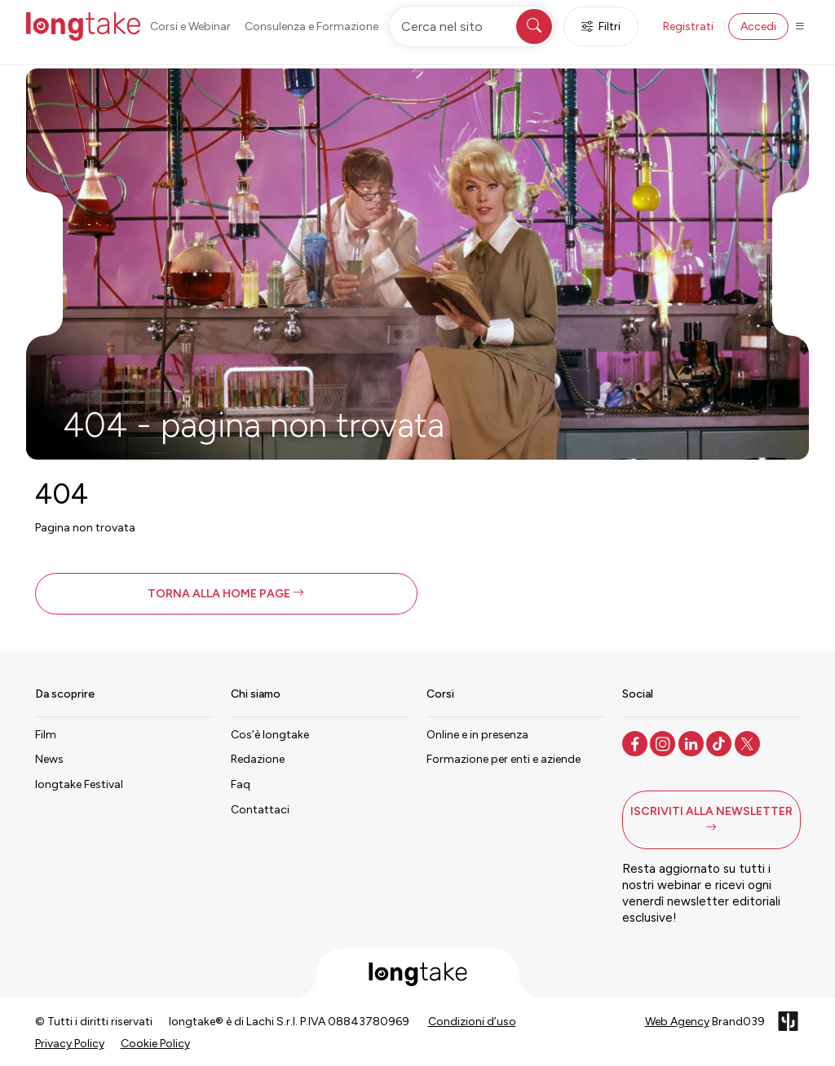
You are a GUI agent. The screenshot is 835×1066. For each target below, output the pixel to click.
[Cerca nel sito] (472, 26)
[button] (226, 593)
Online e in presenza (477, 735)
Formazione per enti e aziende (503, 759)
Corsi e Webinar (190, 26)
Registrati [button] (688, 26)
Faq (240, 784)
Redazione (258, 759)
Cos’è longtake (270, 735)
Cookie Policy (155, 1044)
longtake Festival (79, 784)
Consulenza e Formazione (311, 26)
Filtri (601, 26)
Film (45, 735)
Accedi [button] (758, 26)
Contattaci (260, 810)
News (49, 759)
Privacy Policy (69, 1044)
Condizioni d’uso (472, 1022)
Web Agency (677, 1022)
